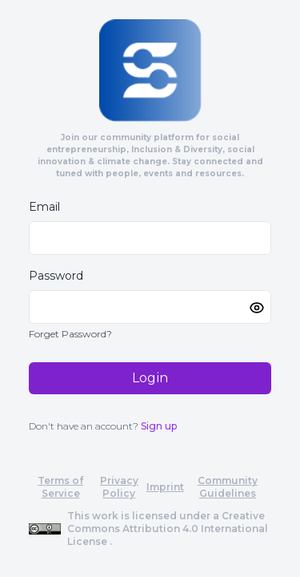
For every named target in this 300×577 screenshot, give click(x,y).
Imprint (165, 487)
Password (56, 275)
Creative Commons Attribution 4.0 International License (167, 528)
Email (44, 207)
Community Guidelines (228, 486)
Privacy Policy (119, 486)
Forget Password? (70, 334)
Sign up (159, 426)
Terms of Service (60, 486)
